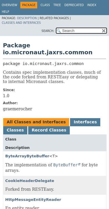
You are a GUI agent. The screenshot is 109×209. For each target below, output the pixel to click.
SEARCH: (48, 31)
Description (27, 18)
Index (91, 5)
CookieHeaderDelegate (29, 181)
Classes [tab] (15, 130)
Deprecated (74, 5)
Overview (9, 5)
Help (5, 11)
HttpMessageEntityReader (33, 199)
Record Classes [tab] (49, 130)
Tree (57, 5)
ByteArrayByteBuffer (27, 156)
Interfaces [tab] (85, 122)
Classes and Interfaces (21, 22)
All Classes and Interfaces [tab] (36, 122)
